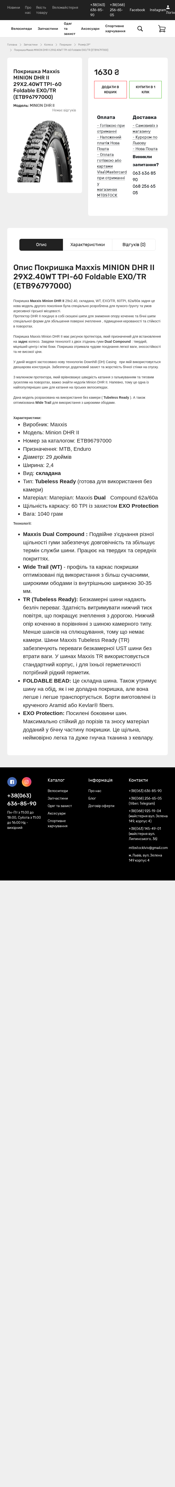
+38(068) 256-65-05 (117, 10)
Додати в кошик (110, 89)
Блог (92, 798)
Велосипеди (21, 29)
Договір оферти (101, 806)
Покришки (65, 44)
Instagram (158, 10)
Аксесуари (90, 29)
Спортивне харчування (115, 28)
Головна (12, 44)
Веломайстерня (65, 8)
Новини (13, 8)
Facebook (137, 10)
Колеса (48, 44)
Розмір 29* (84, 44)
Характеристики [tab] (87, 244)
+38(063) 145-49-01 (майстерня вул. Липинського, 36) (145, 834)
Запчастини (48, 29)
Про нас (94, 791)
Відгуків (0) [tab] (133, 244)
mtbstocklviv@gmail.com (148, 848)
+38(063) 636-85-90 (97, 10)
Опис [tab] (41, 244)
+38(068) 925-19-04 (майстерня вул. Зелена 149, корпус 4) (148, 816)
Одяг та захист (69, 29)
